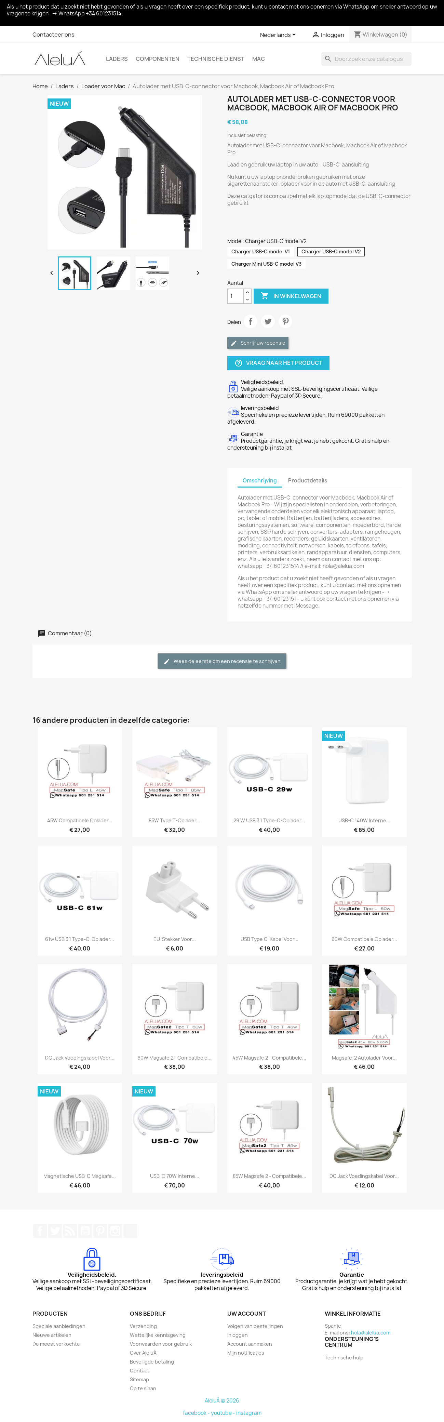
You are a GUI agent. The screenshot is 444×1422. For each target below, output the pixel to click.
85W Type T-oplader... (174, 820)
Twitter (55, 1231)
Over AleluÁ (143, 1353)
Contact (139, 1370)
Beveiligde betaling (152, 1361)
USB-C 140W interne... (364, 820)
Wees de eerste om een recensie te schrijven (222, 661)
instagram (248, 1413)
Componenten (157, 59)
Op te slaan (143, 1388)
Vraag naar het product (278, 363)
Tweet (268, 321)
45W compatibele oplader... (79, 820)
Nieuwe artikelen (51, 1335)
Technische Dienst (215, 59)
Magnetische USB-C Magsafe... (79, 1176)
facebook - (197, 1413)
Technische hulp (344, 1357)
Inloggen (237, 1335)
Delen (250, 321)
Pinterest (285, 321)
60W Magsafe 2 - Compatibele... (174, 1057)
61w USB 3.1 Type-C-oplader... (79, 939)
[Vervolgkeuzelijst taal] (279, 35)
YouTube (85, 1231)
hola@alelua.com (370, 1332)
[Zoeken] (366, 59)
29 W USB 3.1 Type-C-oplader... (269, 820)
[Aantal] (235, 296)
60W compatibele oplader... (364, 939)
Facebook (40, 1231)
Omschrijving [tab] (260, 480)
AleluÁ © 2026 (222, 1400)
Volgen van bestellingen (255, 1326)
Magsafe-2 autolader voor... (364, 1057)
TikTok (130, 1231)
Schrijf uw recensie (257, 343)
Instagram (115, 1231)
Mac (258, 59)
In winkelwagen (291, 296)
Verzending (143, 1326)
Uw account (246, 1313)
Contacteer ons (53, 34)
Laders (117, 59)
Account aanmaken (249, 1344)
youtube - (223, 1413)
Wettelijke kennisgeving (158, 1335)
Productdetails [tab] (307, 480)
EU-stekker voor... (174, 939)
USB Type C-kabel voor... (269, 939)
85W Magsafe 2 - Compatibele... (269, 1176)
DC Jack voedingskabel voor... (80, 1057)
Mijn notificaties (245, 1353)
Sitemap (139, 1379)
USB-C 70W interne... (174, 1176)
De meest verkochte (56, 1344)
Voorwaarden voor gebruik (161, 1344)
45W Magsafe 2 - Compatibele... (269, 1057)
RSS (70, 1231)
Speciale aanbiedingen (58, 1326)
